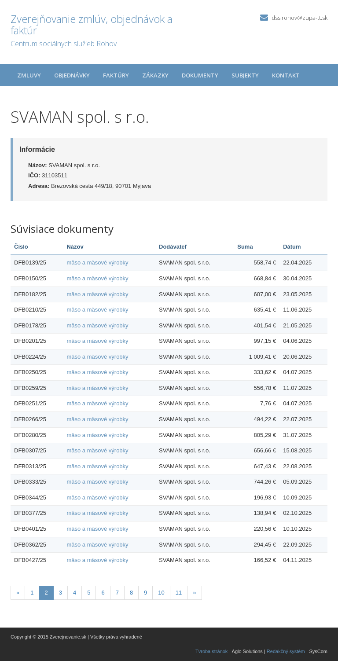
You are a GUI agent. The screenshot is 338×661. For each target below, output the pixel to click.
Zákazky (155, 75)
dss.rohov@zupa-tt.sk (299, 18)
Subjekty (245, 75)
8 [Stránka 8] (131, 592)
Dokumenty (200, 75)
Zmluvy (29, 75)
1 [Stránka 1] (31, 592)
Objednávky (72, 75)
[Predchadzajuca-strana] (18, 593)
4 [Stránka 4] (74, 592)
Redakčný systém (286, 651)
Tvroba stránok (211, 651)
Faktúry (116, 75)
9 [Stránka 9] (145, 592)
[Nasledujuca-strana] (194, 593)
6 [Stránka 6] (102, 592)
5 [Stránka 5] (88, 592)
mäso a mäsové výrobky (97, 262)
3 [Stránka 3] (60, 592)
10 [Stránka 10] (161, 592)
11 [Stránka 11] (179, 592)
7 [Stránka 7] (117, 592)
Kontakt (286, 75)
